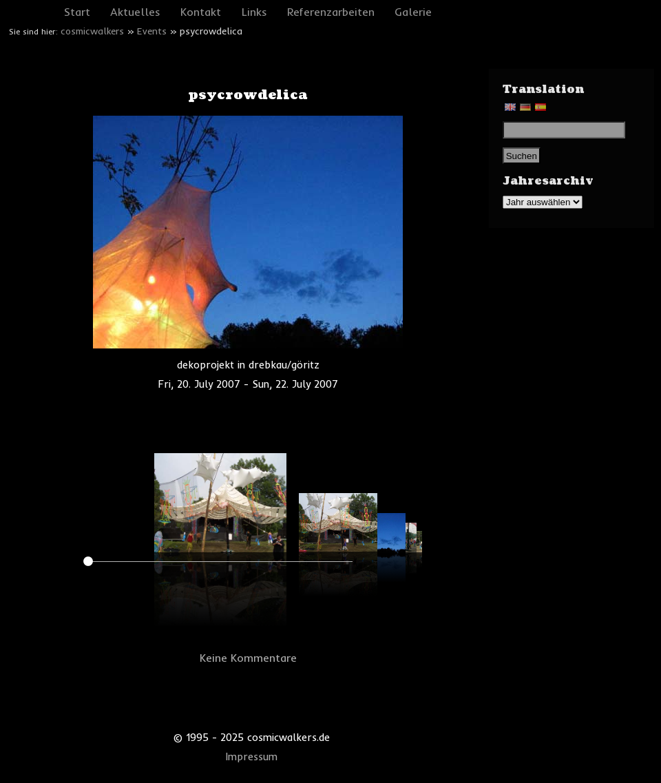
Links (254, 12)
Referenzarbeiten (331, 12)
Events (152, 30)
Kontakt (200, 12)
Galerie (413, 12)
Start (77, 12)
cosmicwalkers (92, 30)
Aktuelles (135, 12)
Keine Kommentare (248, 658)
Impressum (251, 757)
